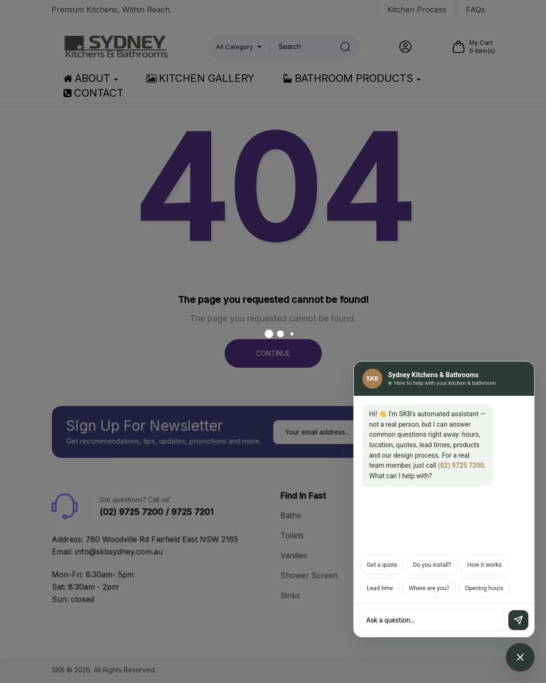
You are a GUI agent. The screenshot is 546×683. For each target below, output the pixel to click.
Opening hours (484, 588)
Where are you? (429, 588)
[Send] (518, 620)
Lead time (380, 588)
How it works (484, 564)
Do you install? (432, 564)
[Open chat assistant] (520, 657)
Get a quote (382, 564)
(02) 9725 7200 (461, 465)
